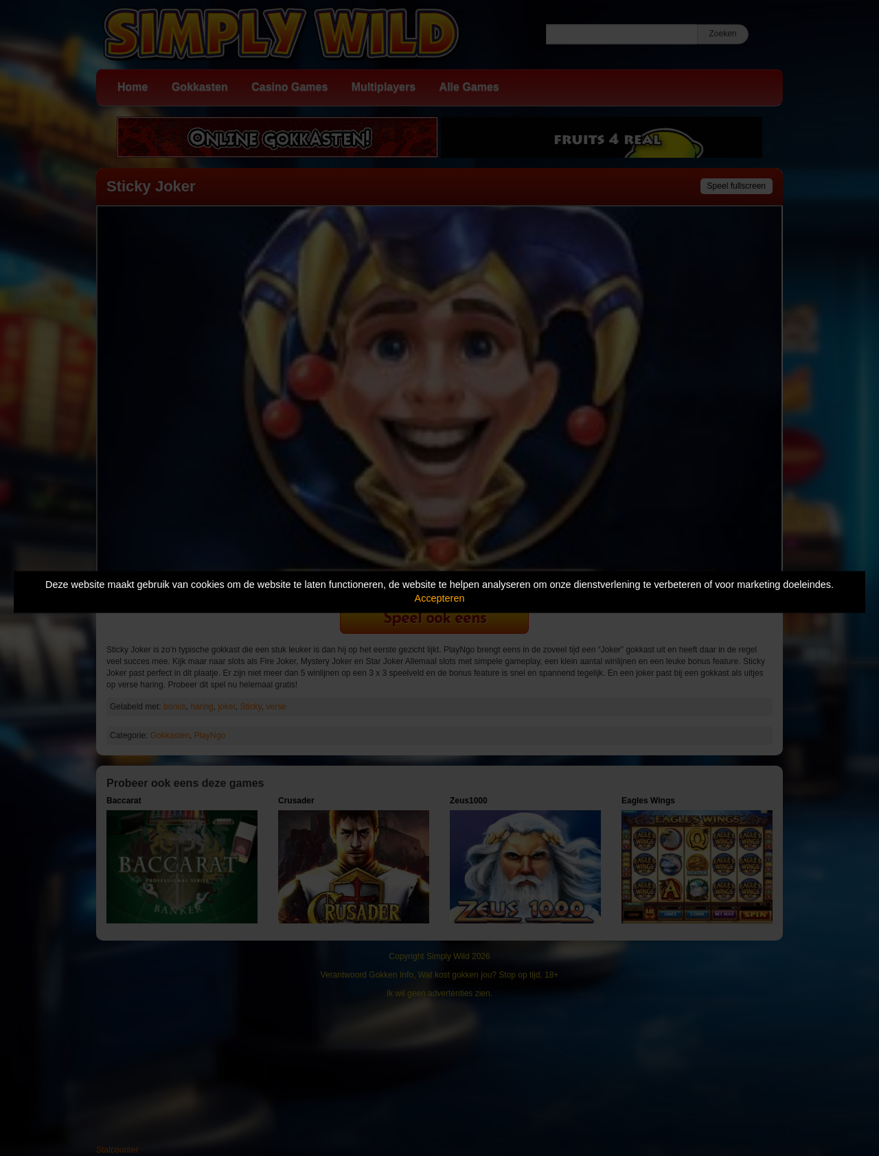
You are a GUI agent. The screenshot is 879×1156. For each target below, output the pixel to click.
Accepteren (440, 598)
